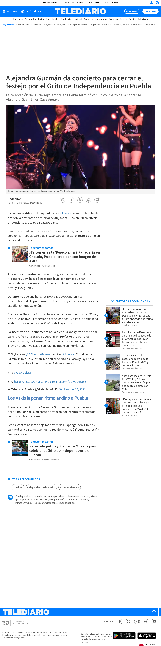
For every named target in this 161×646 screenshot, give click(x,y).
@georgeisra (22, 372)
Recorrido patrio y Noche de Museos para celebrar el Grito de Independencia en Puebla (62, 450)
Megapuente (49, 24)
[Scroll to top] (154, 612)
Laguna (79, 2)
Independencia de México (41, 487)
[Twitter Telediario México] (128, 621)
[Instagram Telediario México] (137, 621)
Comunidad (30, 19)
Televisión (143, 19)
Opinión (132, 19)
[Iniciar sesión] (151, 2)
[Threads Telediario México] (145, 621)
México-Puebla (137, 24)
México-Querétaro (121, 24)
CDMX (43, 2)
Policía (41, 19)
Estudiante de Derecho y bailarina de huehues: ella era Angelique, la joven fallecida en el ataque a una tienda (136, 339)
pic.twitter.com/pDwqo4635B (66, 382)
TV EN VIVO (132, 11)
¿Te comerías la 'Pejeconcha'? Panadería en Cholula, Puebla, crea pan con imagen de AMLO (64, 257)
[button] (62, 200)
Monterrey (53, 2)
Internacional (100, 19)
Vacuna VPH (36, 24)
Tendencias (66, 19)
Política (123, 19)
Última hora (17, 19)
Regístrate (150, 11)
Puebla (88, 2)
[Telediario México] (80, 11)
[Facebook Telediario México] (119, 621)
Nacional (78, 19)
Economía (113, 19)
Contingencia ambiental (78, 24)
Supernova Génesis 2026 (101, 24)
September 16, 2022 (72, 389)
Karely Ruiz (61, 24)
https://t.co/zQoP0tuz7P (30, 382)
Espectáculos (52, 19)
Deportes (88, 19)
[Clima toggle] (30, 11)
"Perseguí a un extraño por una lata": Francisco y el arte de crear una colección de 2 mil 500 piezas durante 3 (137, 405)
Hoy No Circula (22, 24)
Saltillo (98, 2)
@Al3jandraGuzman (39, 354)
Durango (115, 2)
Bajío (106, 2)
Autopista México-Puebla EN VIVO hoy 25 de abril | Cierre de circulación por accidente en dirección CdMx (136, 382)
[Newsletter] (157, 3)
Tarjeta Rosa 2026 (153, 24)
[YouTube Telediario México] (154, 621)
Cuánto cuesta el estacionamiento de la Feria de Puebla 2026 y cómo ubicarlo (135, 360)
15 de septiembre (69, 487)
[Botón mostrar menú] (10, 11)
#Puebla (68, 354)
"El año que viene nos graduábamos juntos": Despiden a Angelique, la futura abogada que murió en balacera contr (137, 315)
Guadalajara (67, 2)
